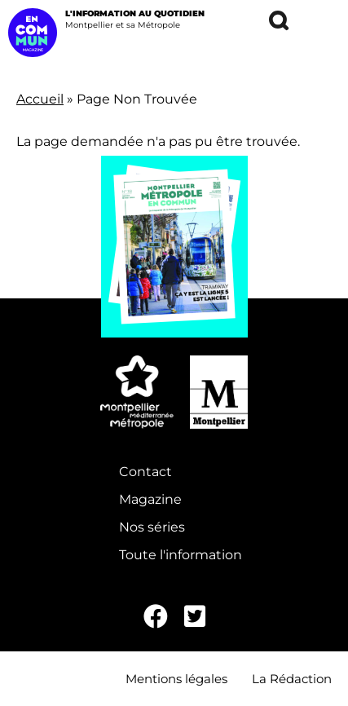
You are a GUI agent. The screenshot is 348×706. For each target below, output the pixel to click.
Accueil (40, 99)
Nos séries (152, 527)
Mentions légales (176, 678)
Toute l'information (180, 555)
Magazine (150, 499)
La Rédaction (292, 678)
